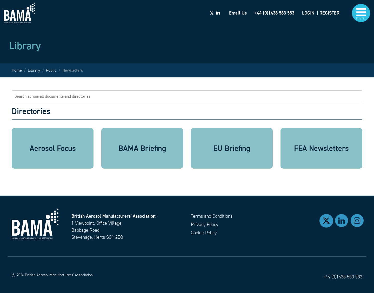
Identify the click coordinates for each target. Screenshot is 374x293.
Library (34, 70)
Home (17, 70)
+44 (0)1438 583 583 (342, 277)
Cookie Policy (204, 233)
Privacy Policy (204, 224)
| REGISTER (328, 13)
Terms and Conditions (211, 216)
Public (51, 70)
